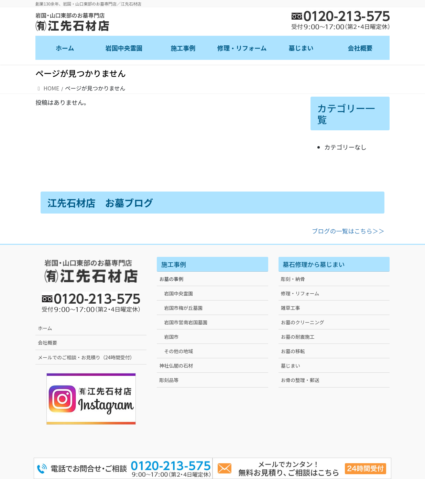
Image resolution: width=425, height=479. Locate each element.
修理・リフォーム (300, 293)
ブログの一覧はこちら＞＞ (348, 231)
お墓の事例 (171, 278)
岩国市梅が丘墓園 (183, 307)
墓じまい (290, 365)
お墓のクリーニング (302, 322)
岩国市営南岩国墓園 (185, 322)
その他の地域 (178, 351)
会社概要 (47, 342)
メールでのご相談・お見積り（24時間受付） (86, 357)
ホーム (45, 328)
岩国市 (171, 336)
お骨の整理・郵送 (300, 380)
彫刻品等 (168, 380)
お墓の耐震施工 (298, 336)
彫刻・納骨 (293, 278)
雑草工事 (290, 307)
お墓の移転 (293, 351)
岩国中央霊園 (178, 293)
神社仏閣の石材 (176, 365)
